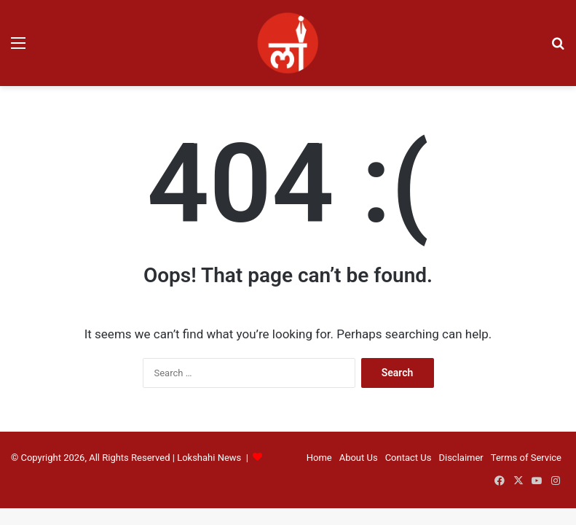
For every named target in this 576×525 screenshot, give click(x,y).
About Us (358, 457)
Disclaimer (460, 457)
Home (319, 457)
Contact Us (408, 457)
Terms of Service (526, 457)
